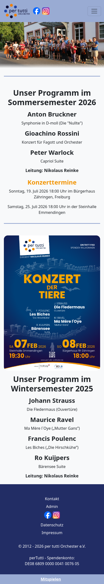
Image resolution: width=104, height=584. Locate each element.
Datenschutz (52, 525)
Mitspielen (50, 579)
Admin (52, 506)
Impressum (52, 532)
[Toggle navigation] (94, 11)
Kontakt (52, 498)
